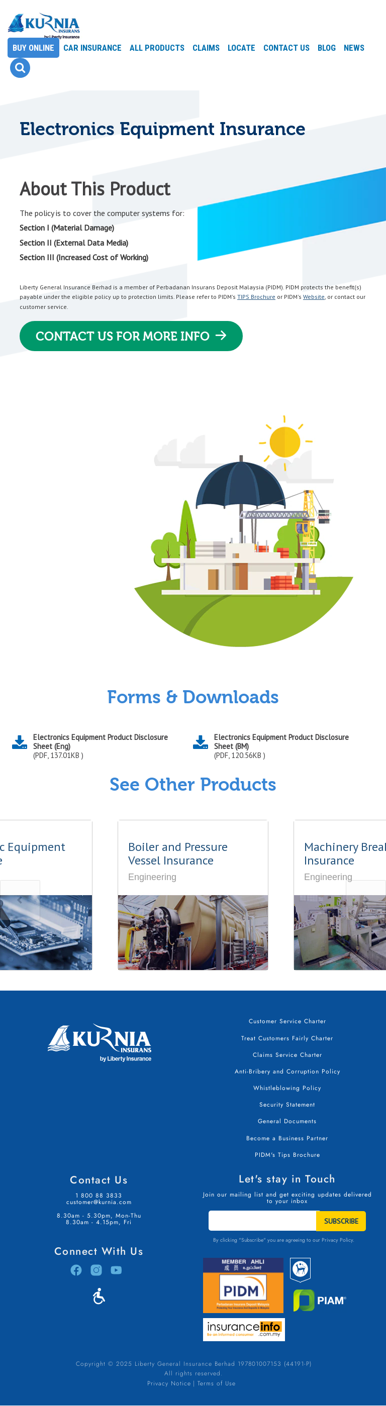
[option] (193, 895)
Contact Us (286, 48)
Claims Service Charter (287, 1054)
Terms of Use (217, 1383)
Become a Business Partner (287, 1138)
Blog (327, 48)
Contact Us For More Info (123, 337)
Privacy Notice (169, 1383)
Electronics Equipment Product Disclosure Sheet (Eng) (105, 746)
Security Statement (287, 1104)
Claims (206, 48)
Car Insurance (92, 48)
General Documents (287, 1121)
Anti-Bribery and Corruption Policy (287, 1071)
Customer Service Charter (287, 1021)
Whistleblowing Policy (287, 1088)
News (354, 48)
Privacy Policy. (338, 1240)
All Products (157, 48)
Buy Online (33, 48)
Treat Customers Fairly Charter (287, 1038)
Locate (241, 48)
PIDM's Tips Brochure (287, 1154)
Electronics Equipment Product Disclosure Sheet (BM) (286, 746)
